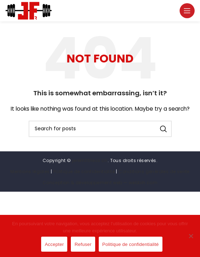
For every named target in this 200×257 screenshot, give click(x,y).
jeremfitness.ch (90, 160)
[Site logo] (28, 10)
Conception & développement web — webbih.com (100, 183)
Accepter (54, 244)
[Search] (100, 129)
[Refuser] (191, 239)
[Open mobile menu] (187, 11)
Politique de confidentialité (84, 171)
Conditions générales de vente (154, 171)
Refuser (82, 244)
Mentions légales (29, 171)
